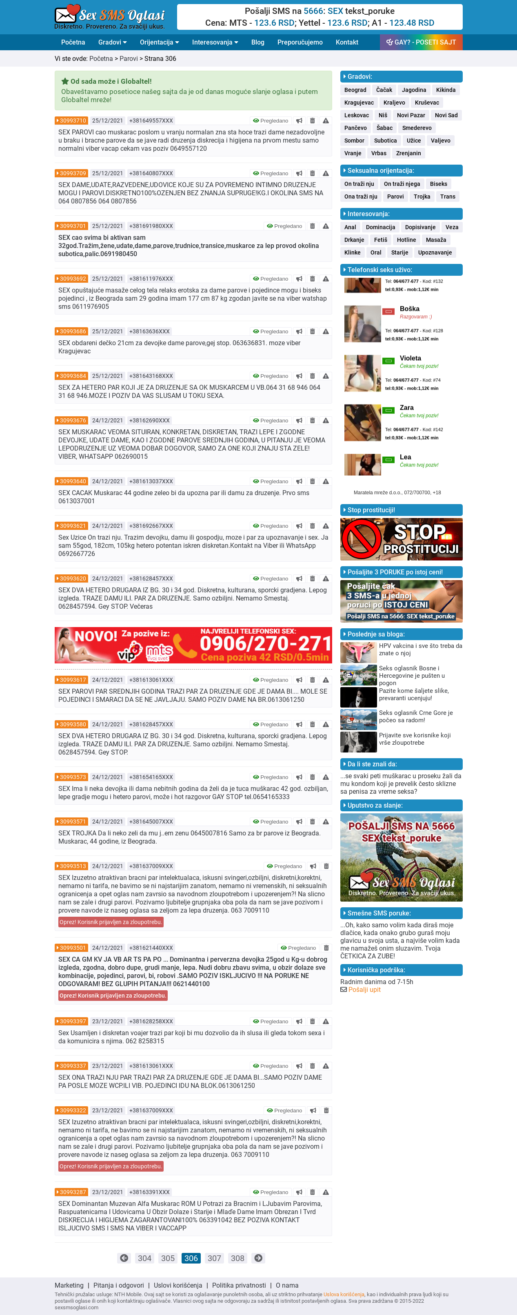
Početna (73, 42)
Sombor (354, 140)
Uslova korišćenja (344, 1294)
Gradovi (112, 42)
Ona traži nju (360, 196)
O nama (287, 1285)
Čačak (384, 90)
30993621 (73, 525)
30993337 (73, 1066)
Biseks (438, 184)
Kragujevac (359, 102)
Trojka (422, 196)
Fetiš (380, 240)
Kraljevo (394, 102)
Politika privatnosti (239, 1285)
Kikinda (446, 90)
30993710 (73, 120)
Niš (383, 115)
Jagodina (414, 90)
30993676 (73, 420)
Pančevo (355, 128)
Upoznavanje (435, 252)
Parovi (129, 59)
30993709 (73, 173)
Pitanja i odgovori (118, 1285)
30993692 (73, 278)
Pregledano (270, 121)
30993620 (73, 578)
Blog (257, 42)
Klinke (352, 252)
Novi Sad (446, 115)
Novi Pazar (411, 115)
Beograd (355, 90)
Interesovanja (215, 42)
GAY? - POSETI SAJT (421, 42)
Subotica (385, 140)
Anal (350, 227)
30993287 (73, 1192)
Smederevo (417, 128)
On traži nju (359, 184)
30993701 (73, 226)
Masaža (436, 240)
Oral (376, 252)
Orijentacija (159, 42)
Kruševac (427, 102)
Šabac (385, 128)
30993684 (73, 376)
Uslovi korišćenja (178, 1285)
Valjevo (440, 140)
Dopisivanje (420, 227)
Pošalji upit (364, 990)
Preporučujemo (300, 42)
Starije (399, 252)
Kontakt (347, 42)
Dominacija (380, 227)
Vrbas (378, 153)
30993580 (73, 724)
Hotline (406, 240)
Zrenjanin (408, 153)
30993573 (73, 777)
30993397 (73, 1021)
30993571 (73, 821)
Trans (447, 196)
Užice (414, 140)
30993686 (73, 331)
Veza (452, 227)
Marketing (69, 1285)
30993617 (73, 679)
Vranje (353, 153)
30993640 (73, 481)
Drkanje (354, 240)
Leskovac (356, 115)
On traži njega (402, 184)
